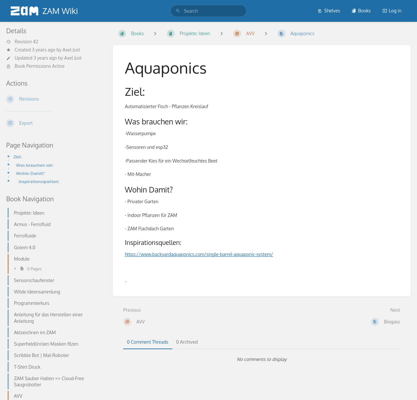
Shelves (329, 10)
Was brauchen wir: (34, 165)
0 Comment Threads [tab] (147, 342)
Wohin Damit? (30, 173)
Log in (391, 10)
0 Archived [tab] (187, 342)
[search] (208, 11)
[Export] (54, 123)
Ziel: (17, 156)
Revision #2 (22, 41)
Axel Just (71, 49)
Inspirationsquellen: (39, 181)
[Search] (178, 11)
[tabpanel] (262, 359)
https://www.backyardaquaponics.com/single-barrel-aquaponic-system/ (199, 254)
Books (361, 10)
